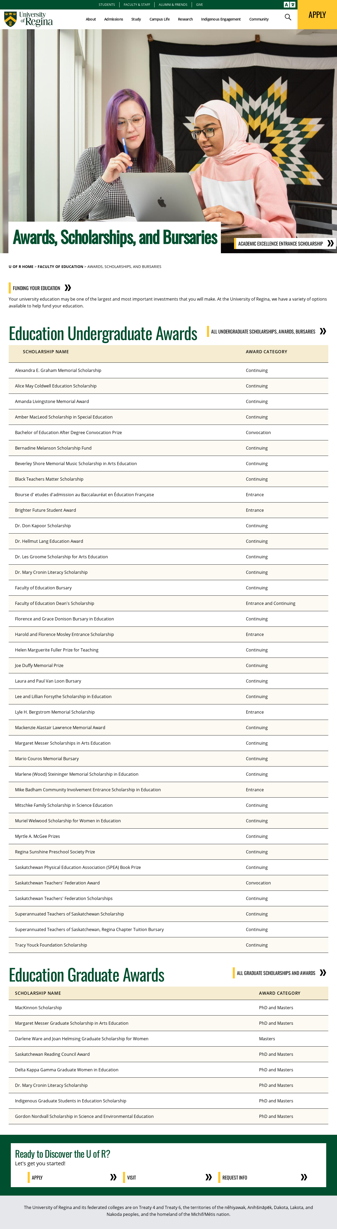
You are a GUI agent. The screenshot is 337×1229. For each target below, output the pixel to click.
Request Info (234, 1177)
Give (199, 4)
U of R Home (21, 266)
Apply (37, 1177)
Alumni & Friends (173, 4)
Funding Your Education (46, 288)
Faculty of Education (60, 266)
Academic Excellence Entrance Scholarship (280, 243)
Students (107, 4)
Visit (131, 1177)
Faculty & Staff (137, 4)
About (91, 19)
